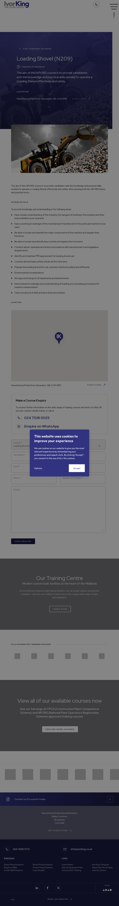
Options (38, 468)
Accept (76, 468)
